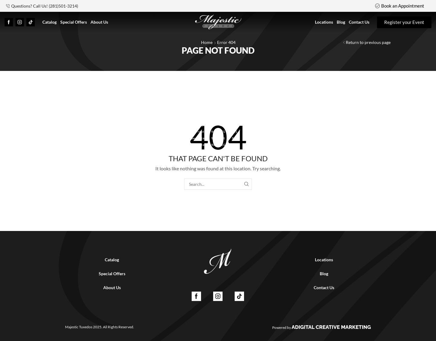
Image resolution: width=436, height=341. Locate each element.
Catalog (112, 259)
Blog (324, 273)
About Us (112, 287)
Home (207, 42)
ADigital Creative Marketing (331, 327)
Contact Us (324, 287)
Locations (324, 259)
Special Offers (112, 273)
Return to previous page (368, 42)
